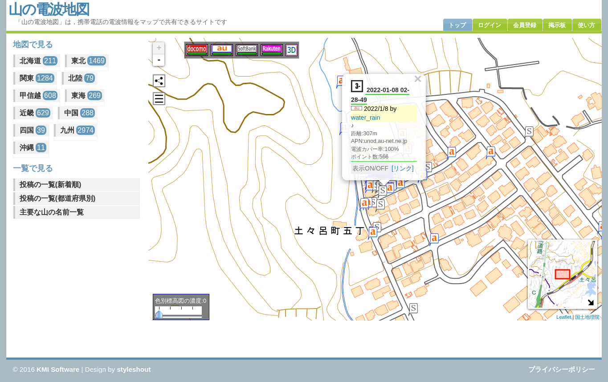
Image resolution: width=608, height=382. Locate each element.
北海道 (38, 60)
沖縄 (33, 147)
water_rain (365, 117)
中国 (79, 113)
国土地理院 (587, 317)
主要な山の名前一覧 (52, 212)
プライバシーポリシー (561, 369)
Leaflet (563, 317)
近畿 (35, 113)
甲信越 (38, 95)
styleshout (134, 369)
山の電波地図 (48, 9)
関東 (37, 78)
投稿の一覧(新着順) (51, 184)
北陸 (81, 78)
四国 (33, 130)
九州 (77, 130)
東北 (88, 60)
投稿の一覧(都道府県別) (58, 198)
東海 (86, 95)
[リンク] (403, 167)
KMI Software (58, 369)
